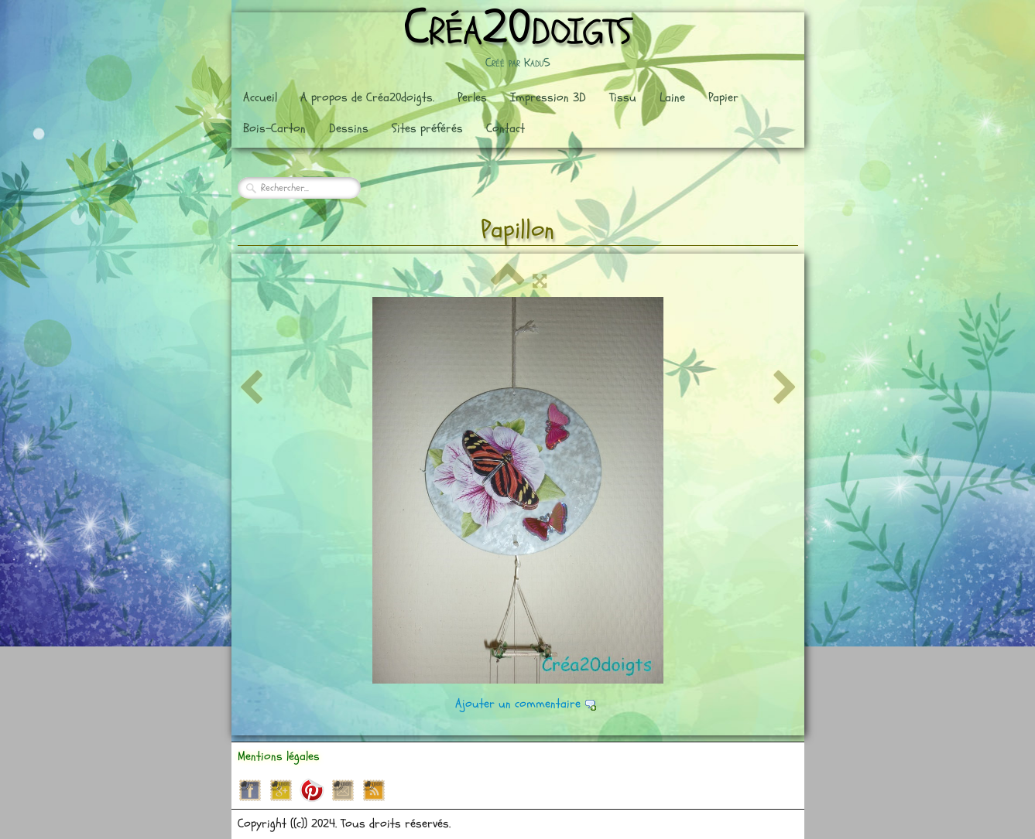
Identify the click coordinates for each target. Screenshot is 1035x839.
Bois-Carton (274, 128)
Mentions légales (279, 756)
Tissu (622, 97)
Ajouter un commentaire (518, 703)
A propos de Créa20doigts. (367, 97)
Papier (723, 97)
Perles (472, 97)
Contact (505, 128)
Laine (672, 97)
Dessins (348, 128)
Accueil (260, 97)
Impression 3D (548, 97)
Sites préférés (427, 128)
